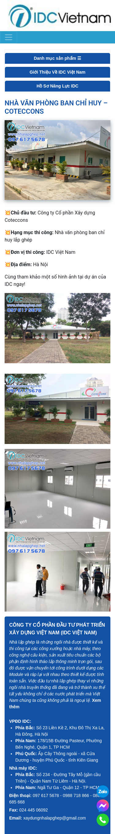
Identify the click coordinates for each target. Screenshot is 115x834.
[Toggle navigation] (8, 37)
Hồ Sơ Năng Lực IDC (57, 85)
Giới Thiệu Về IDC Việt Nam (57, 72)
